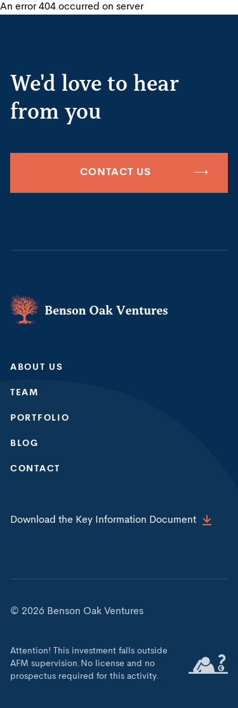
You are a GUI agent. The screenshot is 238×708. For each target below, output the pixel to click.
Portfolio (39, 418)
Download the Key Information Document (110, 520)
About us (36, 367)
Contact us (144, 173)
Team (24, 392)
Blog (24, 443)
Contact (35, 468)
